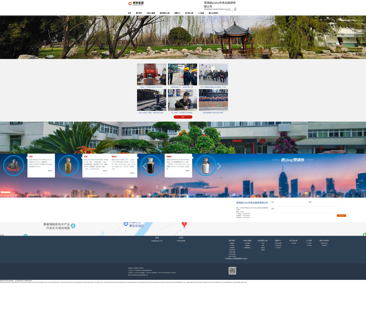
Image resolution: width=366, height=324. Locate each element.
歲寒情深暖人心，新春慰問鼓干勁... (182, 87)
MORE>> (50, 170)
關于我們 (139, 13)
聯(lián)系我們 (213, 13)
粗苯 (263, 245)
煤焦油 (263, 247)
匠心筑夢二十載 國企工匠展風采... (183, 112)
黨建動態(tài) (248, 247)
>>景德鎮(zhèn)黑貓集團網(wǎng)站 (235, 258)
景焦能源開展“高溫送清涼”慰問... (213, 112)
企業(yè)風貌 (232, 254)
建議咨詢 (324, 245)
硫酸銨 (263, 249)
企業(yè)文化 (278, 245)
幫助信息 (141, 268)
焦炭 (263, 243)
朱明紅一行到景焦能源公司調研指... (151, 87)
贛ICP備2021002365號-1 (170, 272)
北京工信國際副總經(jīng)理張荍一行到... (213, 87)
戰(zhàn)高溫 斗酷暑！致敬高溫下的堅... (152, 112)
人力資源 (201, 13)
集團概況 (232, 243)
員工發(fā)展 (189, 13)
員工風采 (294, 243)
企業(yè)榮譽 (232, 252)
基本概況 (247, 243)
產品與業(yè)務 (164, 13)
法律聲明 (136, 268)
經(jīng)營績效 (292, 160)
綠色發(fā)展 (232, 249)
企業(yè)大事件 (232, 256)
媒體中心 (177, 13)
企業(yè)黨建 (151, 13)
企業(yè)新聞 (278, 243)
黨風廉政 (247, 245)
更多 (183, 117)
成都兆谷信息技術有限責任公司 (140, 275)
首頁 (129, 13)
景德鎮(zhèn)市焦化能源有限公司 (221, 5)
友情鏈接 (130, 268)
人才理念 (309, 243)
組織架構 (232, 247)
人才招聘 (309, 245)
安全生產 (278, 247)
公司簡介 (232, 245)
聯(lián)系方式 (324, 243)
